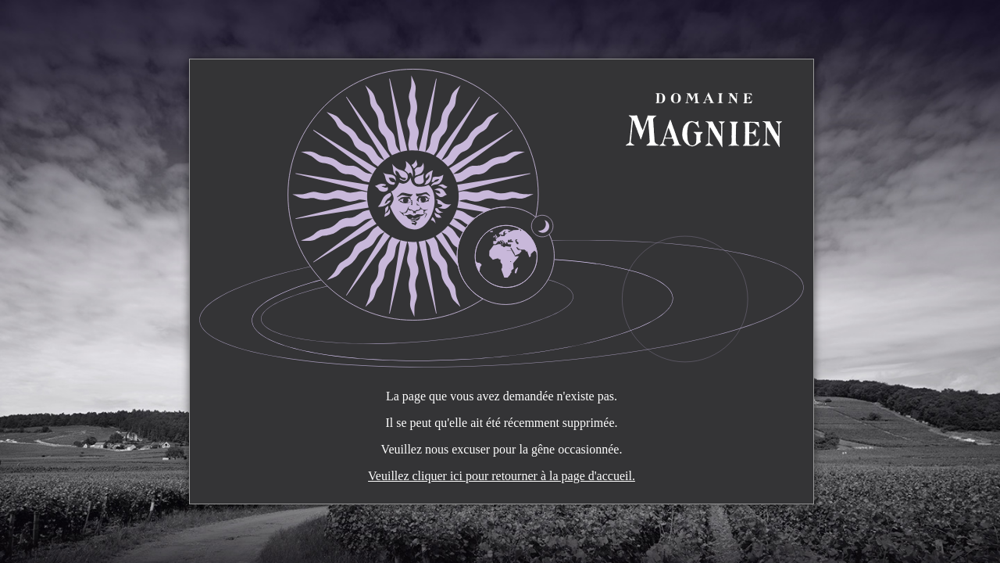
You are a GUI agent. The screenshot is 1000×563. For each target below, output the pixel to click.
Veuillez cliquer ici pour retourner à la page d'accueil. (501, 475)
